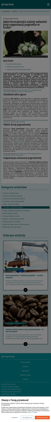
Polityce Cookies (32, 412)
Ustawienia (15, 417)
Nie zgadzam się (27, 417)
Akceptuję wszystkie (42, 417)
